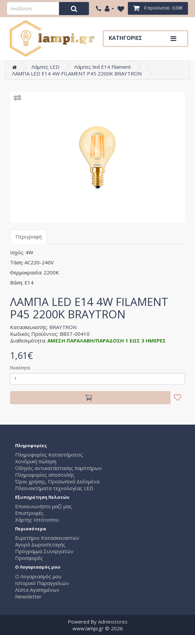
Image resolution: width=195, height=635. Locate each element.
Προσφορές (29, 557)
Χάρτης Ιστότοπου (37, 519)
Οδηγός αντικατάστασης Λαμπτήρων (58, 468)
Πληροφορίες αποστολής (45, 474)
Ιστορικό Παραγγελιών (42, 583)
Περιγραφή (28, 236)
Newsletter (28, 596)
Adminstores (113, 621)
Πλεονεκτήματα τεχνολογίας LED (54, 488)
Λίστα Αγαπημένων (37, 589)
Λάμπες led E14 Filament (102, 66)
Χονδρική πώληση (35, 461)
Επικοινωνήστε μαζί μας (43, 506)
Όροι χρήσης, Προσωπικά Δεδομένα (57, 481)
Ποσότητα (20, 368)
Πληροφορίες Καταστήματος (49, 454)
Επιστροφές (29, 513)
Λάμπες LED (45, 66)
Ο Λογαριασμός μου (38, 576)
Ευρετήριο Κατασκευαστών (47, 537)
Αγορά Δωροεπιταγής (40, 544)
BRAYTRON (63, 327)
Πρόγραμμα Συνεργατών (44, 551)
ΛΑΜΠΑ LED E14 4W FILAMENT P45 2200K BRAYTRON (77, 73)
